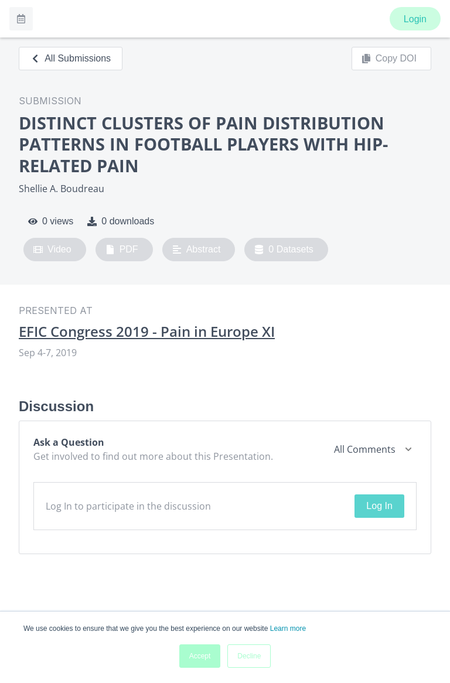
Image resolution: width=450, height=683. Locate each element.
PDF (121, 249)
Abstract (196, 249)
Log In (379, 506)
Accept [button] (200, 656)
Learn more (288, 628)
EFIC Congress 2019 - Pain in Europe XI (147, 331)
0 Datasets (283, 249)
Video (52, 249)
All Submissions (70, 58)
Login (415, 19)
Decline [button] (249, 656)
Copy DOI (389, 58)
